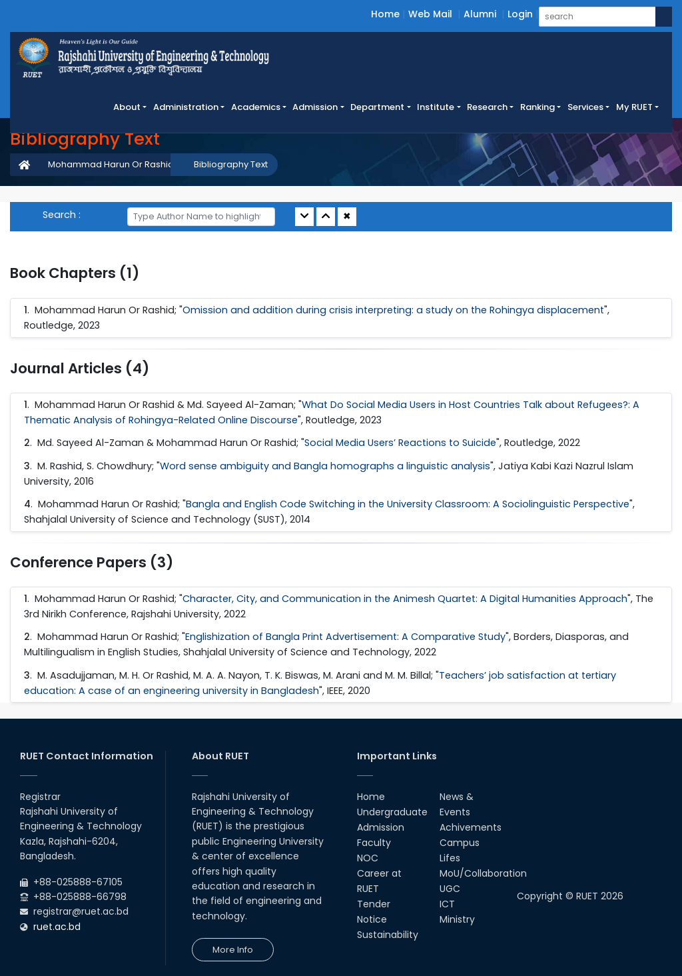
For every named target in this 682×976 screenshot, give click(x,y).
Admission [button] (315, 107)
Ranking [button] (537, 107)
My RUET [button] (634, 107)
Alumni (480, 14)
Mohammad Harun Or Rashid (111, 164)
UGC (450, 888)
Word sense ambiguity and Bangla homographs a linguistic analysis (325, 466)
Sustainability (387, 934)
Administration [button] (185, 107)
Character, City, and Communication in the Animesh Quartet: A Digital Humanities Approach (404, 598)
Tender (373, 904)
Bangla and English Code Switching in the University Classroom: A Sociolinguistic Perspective (407, 504)
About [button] (127, 107)
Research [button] (487, 107)
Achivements (471, 827)
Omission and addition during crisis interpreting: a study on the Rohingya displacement (393, 310)
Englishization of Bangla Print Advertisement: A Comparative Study (345, 636)
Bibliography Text (231, 164)
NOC (367, 858)
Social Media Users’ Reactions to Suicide (400, 442)
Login (520, 14)
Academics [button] (255, 107)
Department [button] (377, 107)
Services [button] (585, 107)
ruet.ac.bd (57, 926)
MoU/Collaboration (483, 873)
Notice (372, 919)
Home (385, 14)
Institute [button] (435, 107)
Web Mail (430, 14)
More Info (232, 949)
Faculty (374, 842)
